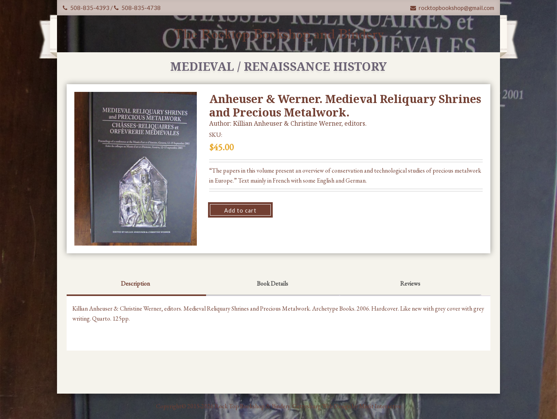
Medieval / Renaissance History (278, 66)
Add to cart (240, 210)
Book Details (272, 283)
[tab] (135, 284)
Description (135, 283)
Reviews (410, 283)
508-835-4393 (86, 7)
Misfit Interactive (380, 406)
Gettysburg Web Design (321, 406)
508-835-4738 (137, 7)
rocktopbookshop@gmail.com (452, 7)
